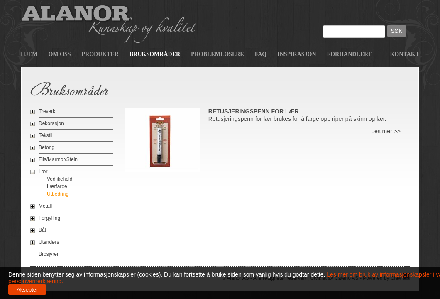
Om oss (59, 54)
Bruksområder (155, 54)
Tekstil (45, 135)
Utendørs (49, 242)
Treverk (47, 111)
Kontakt (404, 54)
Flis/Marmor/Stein (58, 159)
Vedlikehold (59, 179)
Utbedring (57, 194)
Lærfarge (57, 186)
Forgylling (49, 218)
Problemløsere (217, 54)
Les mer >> (386, 131)
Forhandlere (349, 54)
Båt (42, 230)
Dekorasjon (51, 123)
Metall (45, 206)
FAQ (261, 54)
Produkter (100, 54)
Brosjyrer (49, 254)
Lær (43, 171)
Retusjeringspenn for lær (253, 111)
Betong (46, 147)
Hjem (29, 54)
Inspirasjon (296, 54)
